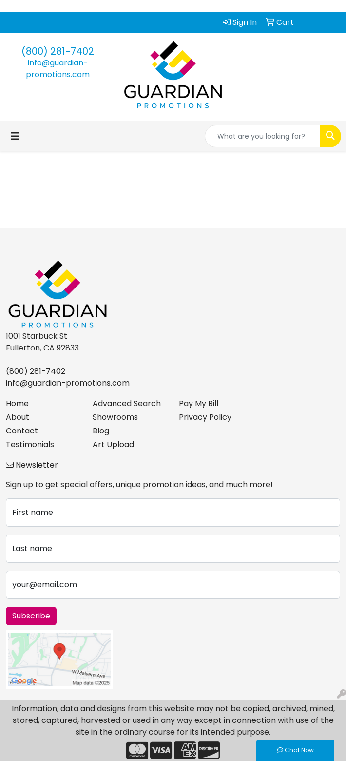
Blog (101, 430)
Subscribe (31, 615)
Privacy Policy (205, 417)
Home (17, 403)
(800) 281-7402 (57, 51)
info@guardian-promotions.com (58, 68)
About (17, 417)
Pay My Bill (198, 403)
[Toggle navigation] (15, 136)
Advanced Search (127, 403)
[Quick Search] (263, 136)
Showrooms (115, 417)
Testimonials (30, 444)
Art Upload (113, 444)
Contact (22, 430)
